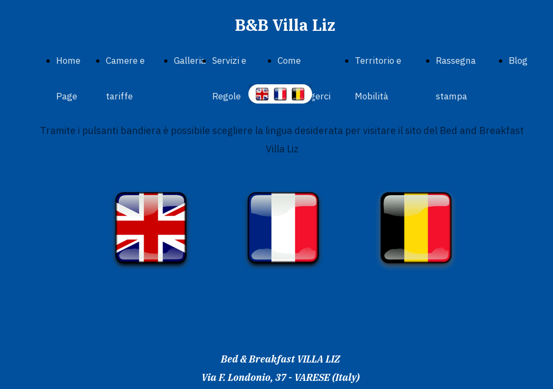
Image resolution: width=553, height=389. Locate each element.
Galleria (190, 60)
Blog (518, 60)
